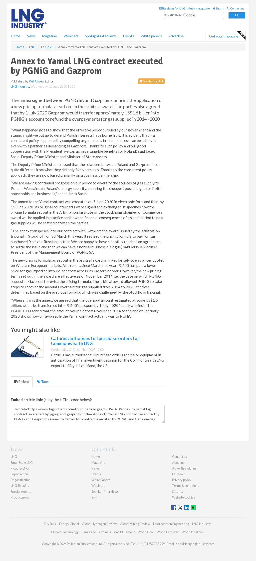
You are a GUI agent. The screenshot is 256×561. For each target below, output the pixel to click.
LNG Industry (20, 86)
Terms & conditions (185, 486)
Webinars (70, 36)
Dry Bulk (50, 524)
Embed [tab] (21, 381)
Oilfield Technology (65, 532)
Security (177, 492)
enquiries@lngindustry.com (195, 544)
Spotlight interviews (101, 36)
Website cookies (183, 497)
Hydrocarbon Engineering (171, 524)
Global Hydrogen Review (99, 524)
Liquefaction (19, 474)
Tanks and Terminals (96, 532)
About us (178, 463)
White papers (151, 36)
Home (15, 36)
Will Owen (36, 81)
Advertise (176, 36)
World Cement (124, 532)
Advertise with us (184, 468)
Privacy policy (181, 480)
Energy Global (69, 524)
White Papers (100, 480)
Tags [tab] (43, 381)
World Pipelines (193, 532)
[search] (194, 15)
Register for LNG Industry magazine (184, 8)
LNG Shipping (20, 486)
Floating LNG (20, 468)
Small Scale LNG (22, 463)
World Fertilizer (168, 532)
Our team (179, 474)
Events (128, 36)
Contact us (235, 8)
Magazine (49, 36)
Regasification (20, 480)
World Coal (146, 532)
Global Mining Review (135, 524)
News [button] (31, 36)
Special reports (21, 492)
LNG (14, 457)
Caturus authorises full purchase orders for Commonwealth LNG (95, 341)
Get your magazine (227, 35)
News (95, 468)
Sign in (218, 8)
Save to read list (151, 81)
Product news (20, 497)
